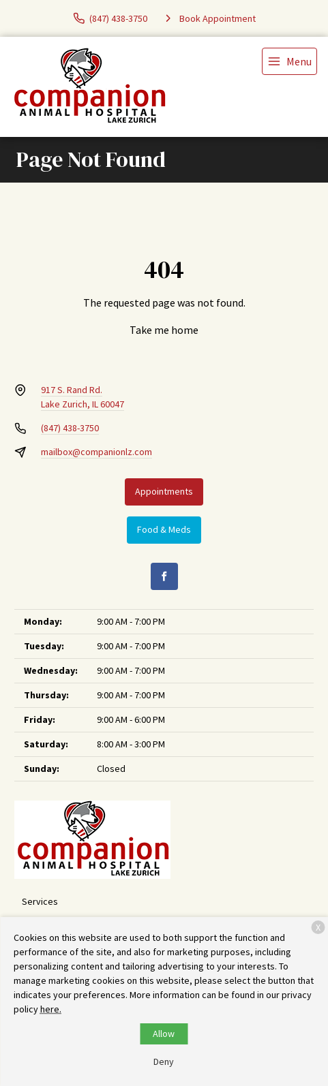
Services (40, 901)
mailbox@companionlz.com (96, 452)
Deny (163, 1061)
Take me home (164, 330)
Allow (164, 1033)
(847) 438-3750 (70, 428)
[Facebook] (164, 576)
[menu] (289, 61)
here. (50, 1009)
